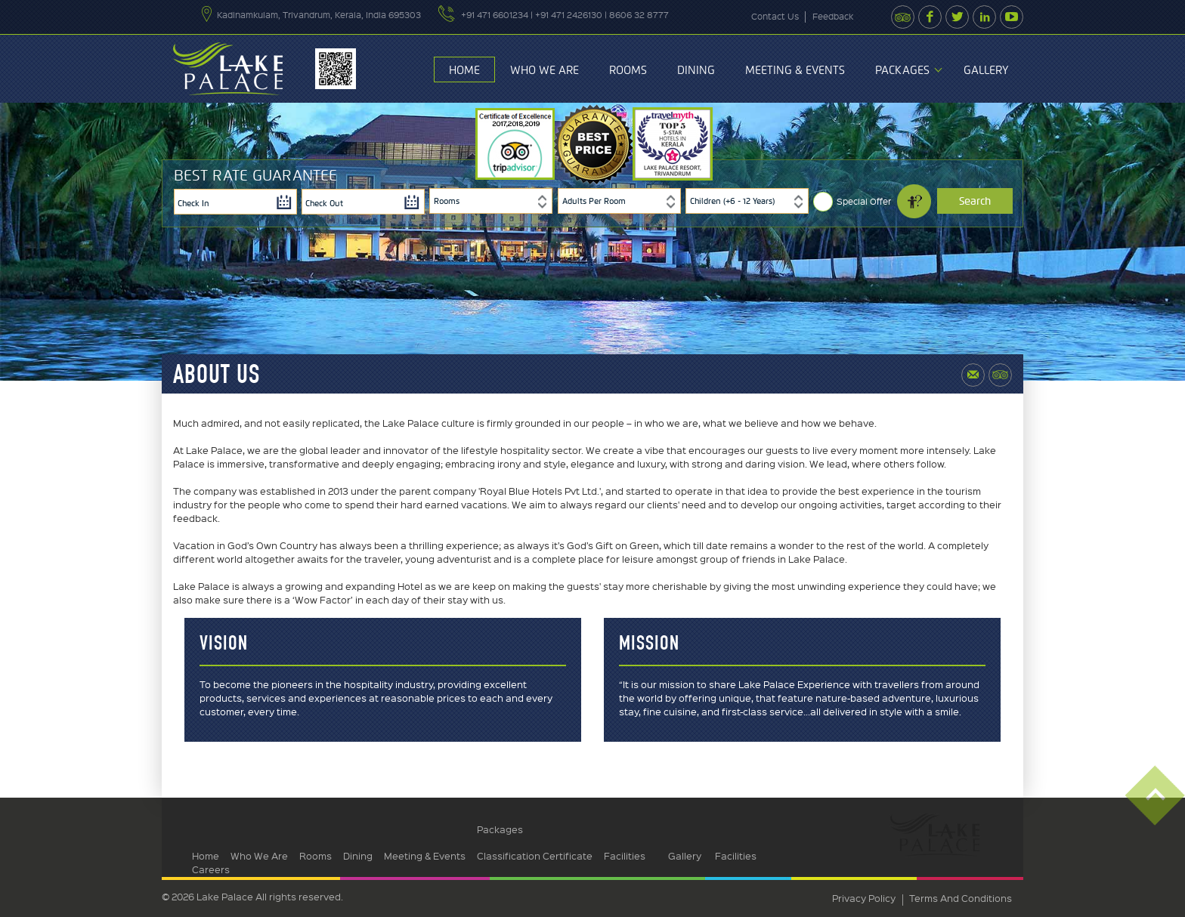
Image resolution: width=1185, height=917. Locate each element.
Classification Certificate (534, 855)
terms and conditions (960, 897)
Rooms (628, 70)
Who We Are (544, 70)
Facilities (624, 855)
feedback (832, 16)
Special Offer (864, 201)
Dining (696, 70)
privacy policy (864, 897)
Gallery (986, 70)
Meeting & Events (795, 70)
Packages (902, 70)
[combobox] (490, 201)
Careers (211, 869)
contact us (775, 16)
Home (464, 70)
